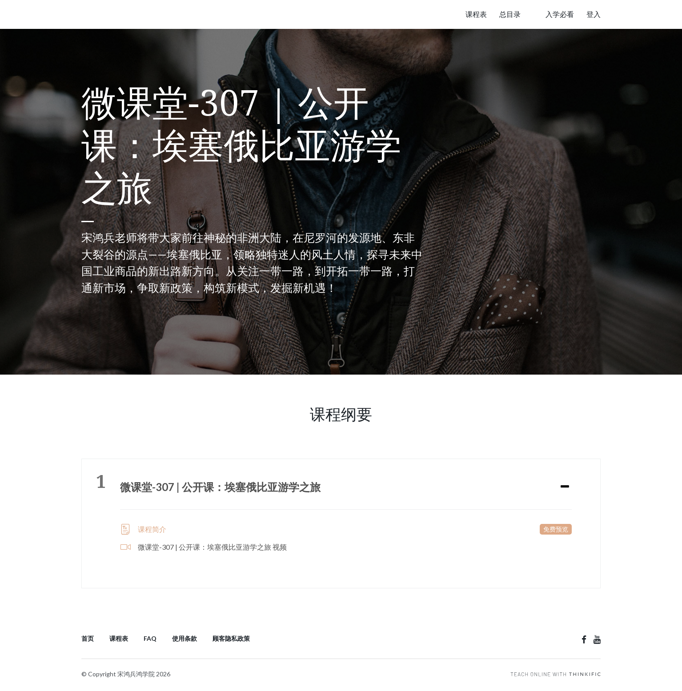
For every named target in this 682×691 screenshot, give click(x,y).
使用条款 (184, 638)
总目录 (510, 14)
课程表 (476, 14)
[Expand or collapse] (565, 487)
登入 (593, 14)
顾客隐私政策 (231, 638)
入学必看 (560, 14)
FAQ (150, 638)
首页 (87, 638)
